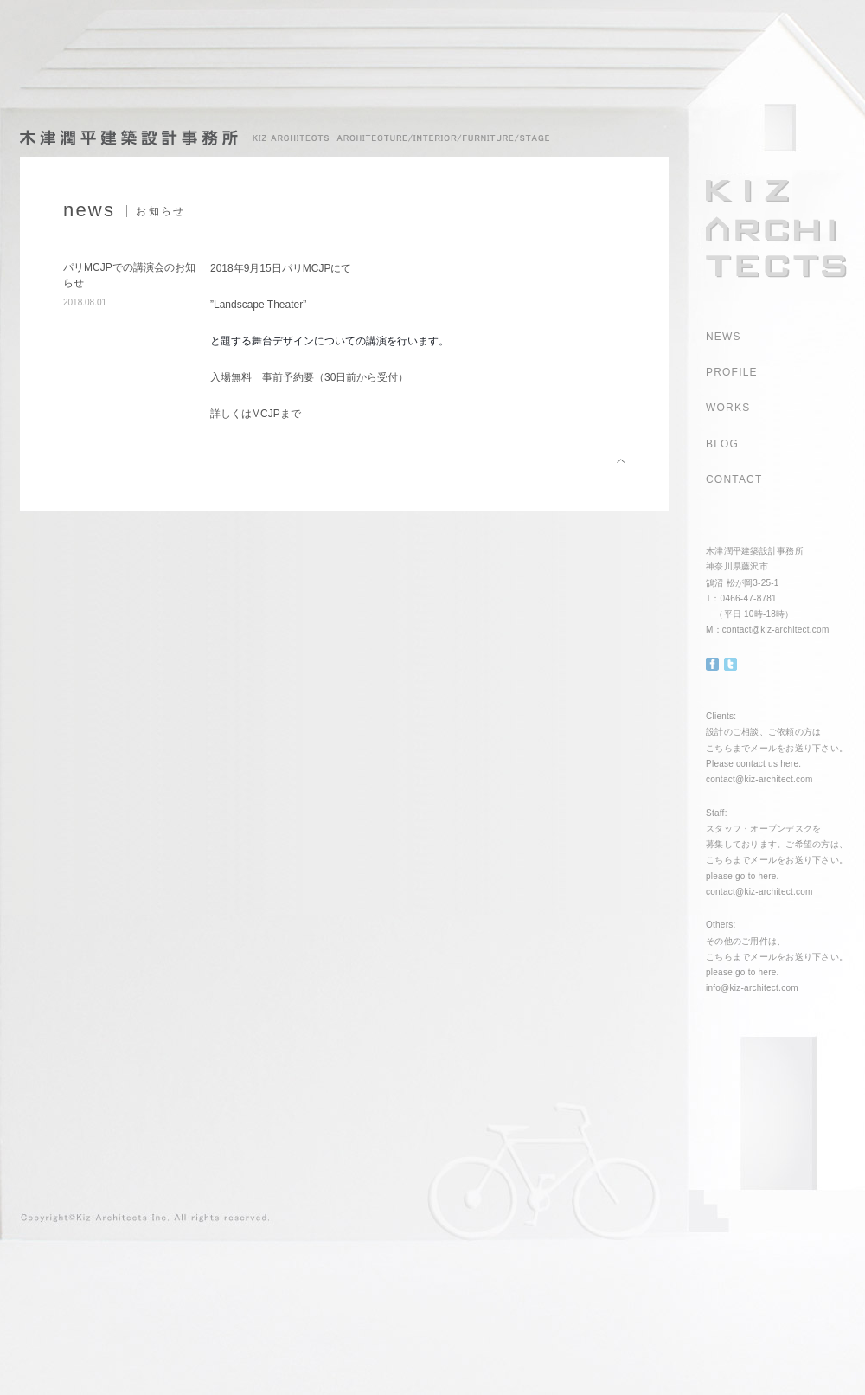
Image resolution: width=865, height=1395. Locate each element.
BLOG (722, 444)
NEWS (723, 337)
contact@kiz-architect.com (776, 629)
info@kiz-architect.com (752, 988)
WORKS (728, 408)
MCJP (266, 414)
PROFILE (732, 372)
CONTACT (734, 479)
